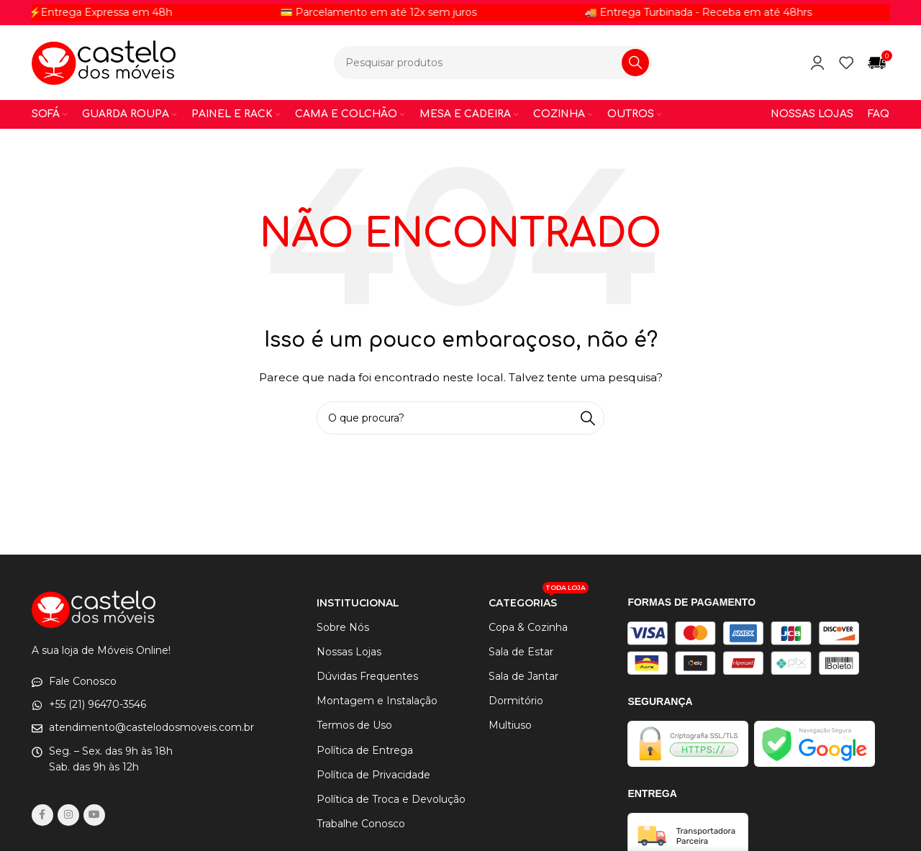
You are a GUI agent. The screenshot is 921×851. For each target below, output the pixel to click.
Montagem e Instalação (377, 700)
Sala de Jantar (523, 676)
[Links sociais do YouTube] (94, 815)
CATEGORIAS (539, 600)
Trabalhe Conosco (361, 823)
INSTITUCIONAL (358, 602)
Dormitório (516, 700)
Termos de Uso (354, 725)
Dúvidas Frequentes (367, 676)
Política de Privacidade (373, 774)
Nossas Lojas (349, 651)
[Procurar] (493, 62)
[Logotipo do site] (104, 61)
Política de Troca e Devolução (391, 799)
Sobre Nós (343, 627)
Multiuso (510, 725)
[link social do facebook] (42, 815)
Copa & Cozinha (528, 627)
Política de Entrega (365, 750)
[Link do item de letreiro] (169, 12)
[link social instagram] (68, 815)
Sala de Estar (521, 651)
